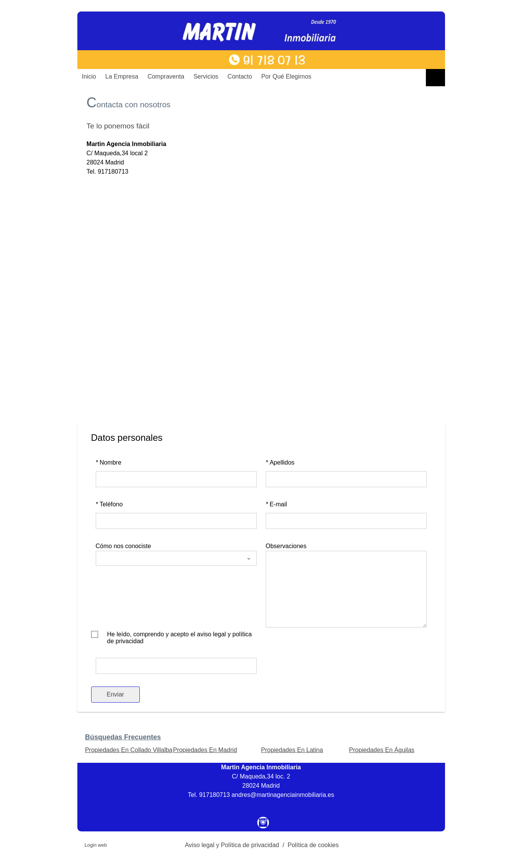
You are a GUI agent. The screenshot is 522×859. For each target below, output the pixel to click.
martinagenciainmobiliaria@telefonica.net (143, 180)
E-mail (276, 504)
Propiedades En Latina (292, 750)
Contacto (239, 76)
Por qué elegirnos (286, 76)
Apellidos (280, 462)
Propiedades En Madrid (205, 750)
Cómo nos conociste (123, 546)
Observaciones (286, 546)
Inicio (89, 76)
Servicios (205, 76)
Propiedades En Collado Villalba (128, 750)
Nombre (108, 462)
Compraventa (165, 76)
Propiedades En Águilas (381, 750)
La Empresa (121, 76)
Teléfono (109, 504)
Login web (96, 845)
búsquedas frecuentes (123, 737)
